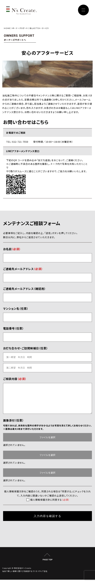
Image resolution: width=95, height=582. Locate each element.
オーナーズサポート (20, 28)
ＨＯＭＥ (7, 28)
